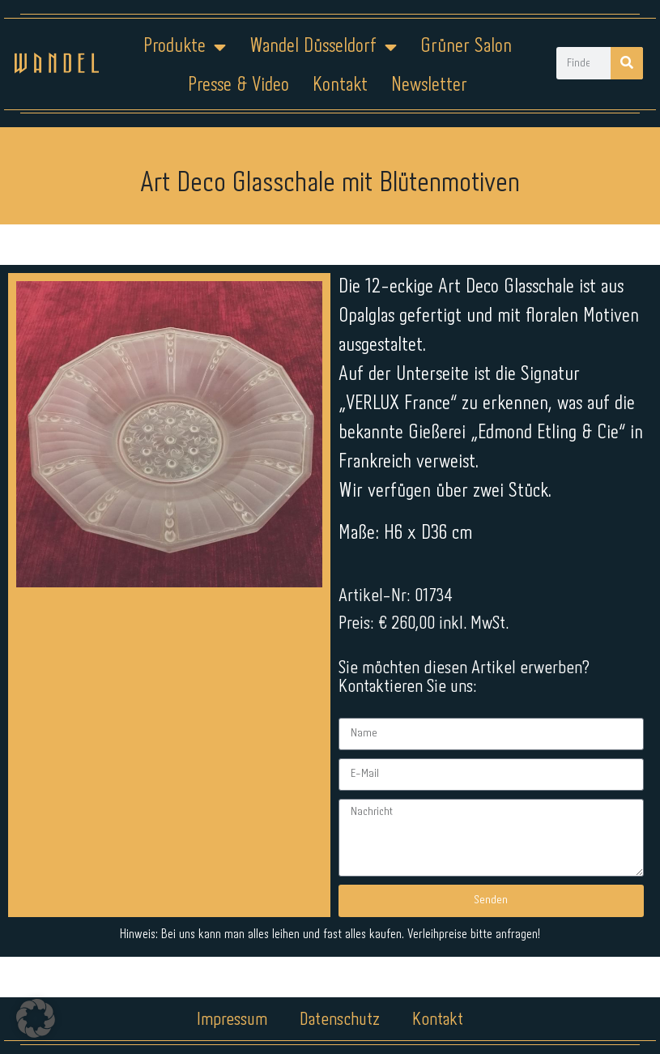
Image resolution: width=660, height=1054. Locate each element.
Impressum (232, 1003)
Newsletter (429, 85)
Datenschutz (340, 1003)
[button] (35, 1018)
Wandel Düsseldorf (323, 47)
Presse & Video (238, 85)
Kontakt (340, 85)
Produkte (184, 47)
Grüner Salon (466, 46)
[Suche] (627, 63)
